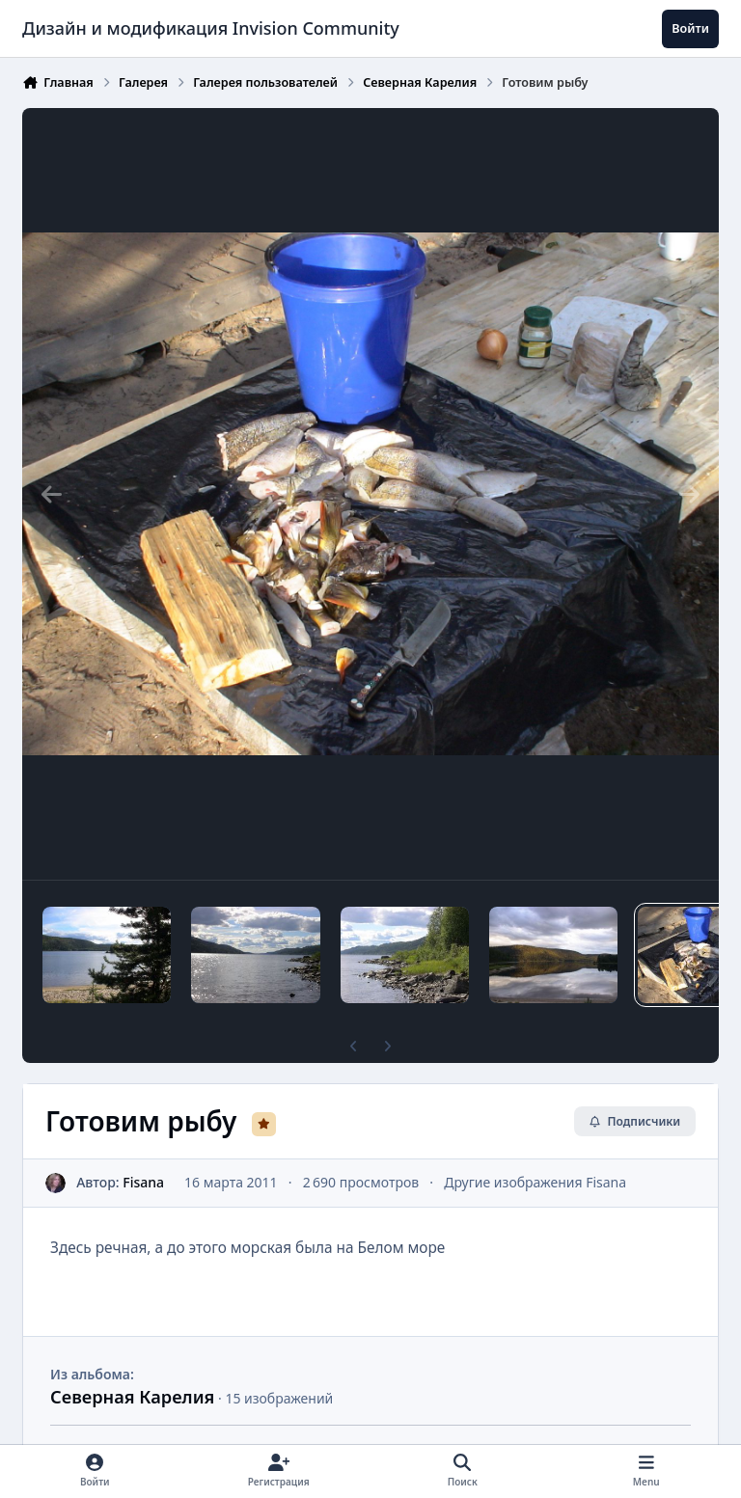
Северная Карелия (132, 1396)
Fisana (143, 1182)
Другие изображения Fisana (535, 1182)
